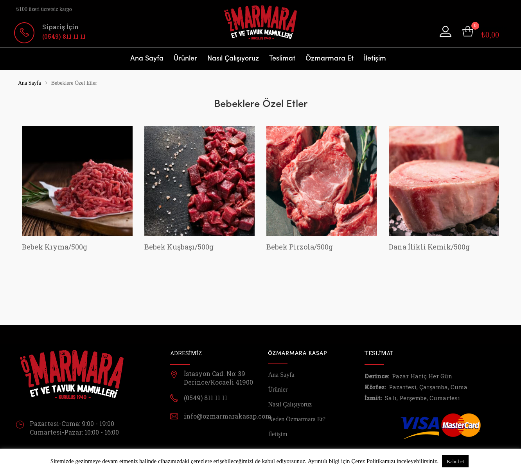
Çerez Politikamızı (373, 461)
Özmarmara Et (329, 58)
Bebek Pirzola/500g (299, 246)
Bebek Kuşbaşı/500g (179, 246)
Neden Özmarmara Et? (296, 419)
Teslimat (282, 58)
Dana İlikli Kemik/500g (429, 246)
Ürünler (185, 58)
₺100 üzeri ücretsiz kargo (44, 9)
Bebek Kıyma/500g (54, 246)
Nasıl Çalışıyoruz (233, 58)
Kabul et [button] (455, 461)
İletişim (375, 58)
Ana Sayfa (146, 58)
